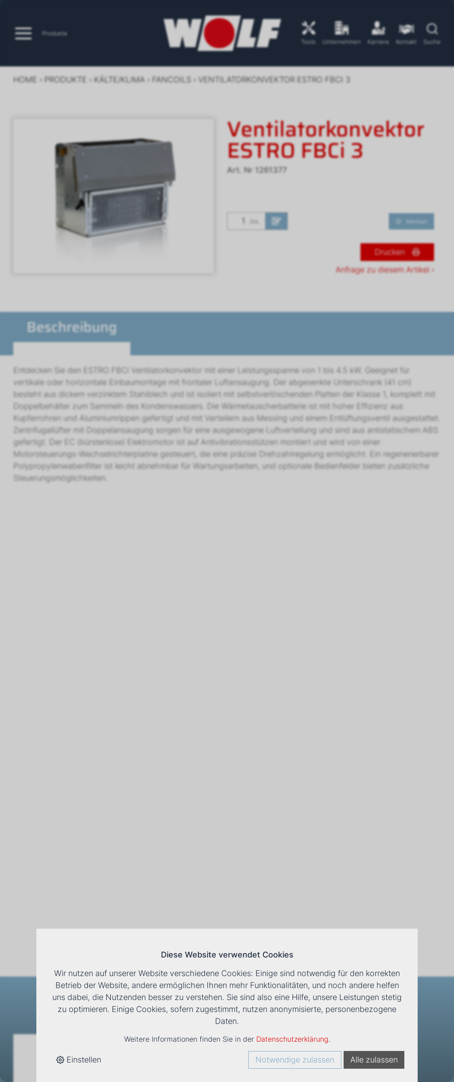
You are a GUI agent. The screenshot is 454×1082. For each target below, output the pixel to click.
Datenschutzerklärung (292, 1039)
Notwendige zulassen (294, 1059)
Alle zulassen (374, 1059)
